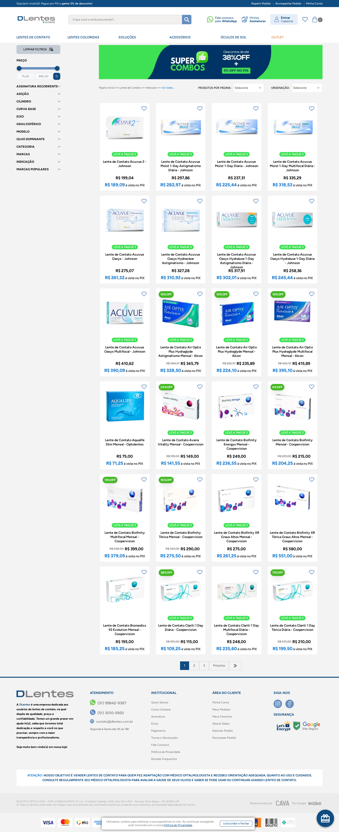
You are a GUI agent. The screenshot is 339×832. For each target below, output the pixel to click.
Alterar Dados (221, 723)
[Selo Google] (306, 726)
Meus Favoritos (222, 716)
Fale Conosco (160, 744)
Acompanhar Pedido (288, 3)
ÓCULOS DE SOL (233, 37)
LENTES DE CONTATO (33, 37)
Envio (154, 723)
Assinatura (158, 716)
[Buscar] (186, 19)
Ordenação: (280, 88)
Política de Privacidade (165, 752)
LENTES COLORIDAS (83, 37)
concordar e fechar (236, 823)
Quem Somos (159, 702)
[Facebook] (291, 704)
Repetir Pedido (261, 3)
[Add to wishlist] (144, 108)
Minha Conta (314, 3)
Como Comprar (161, 709)
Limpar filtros (38, 49)
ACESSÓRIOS (180, 37)
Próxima (219, 666)
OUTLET (277, 37)
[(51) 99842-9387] (108, 703)
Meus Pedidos (221, 709)
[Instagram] (279, 704)
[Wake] (315, 803)
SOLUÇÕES (127, 37)
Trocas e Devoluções (164, 737)
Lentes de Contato (130, 87)
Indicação (151, 87)
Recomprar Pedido (224, 737)
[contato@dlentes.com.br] (111, 721)
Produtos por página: (214, 88)
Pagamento (158, 730)
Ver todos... (167, 87)
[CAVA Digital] (283, 803)
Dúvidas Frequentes (164, 759)
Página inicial (107, 87)
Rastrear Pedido (222, 730)
